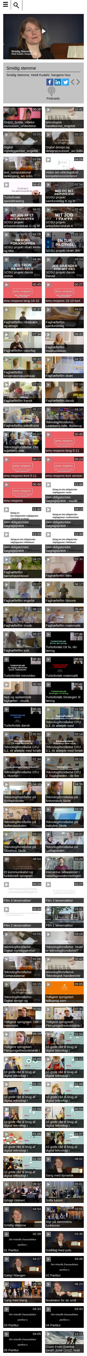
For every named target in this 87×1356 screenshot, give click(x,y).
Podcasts (53, 98)
